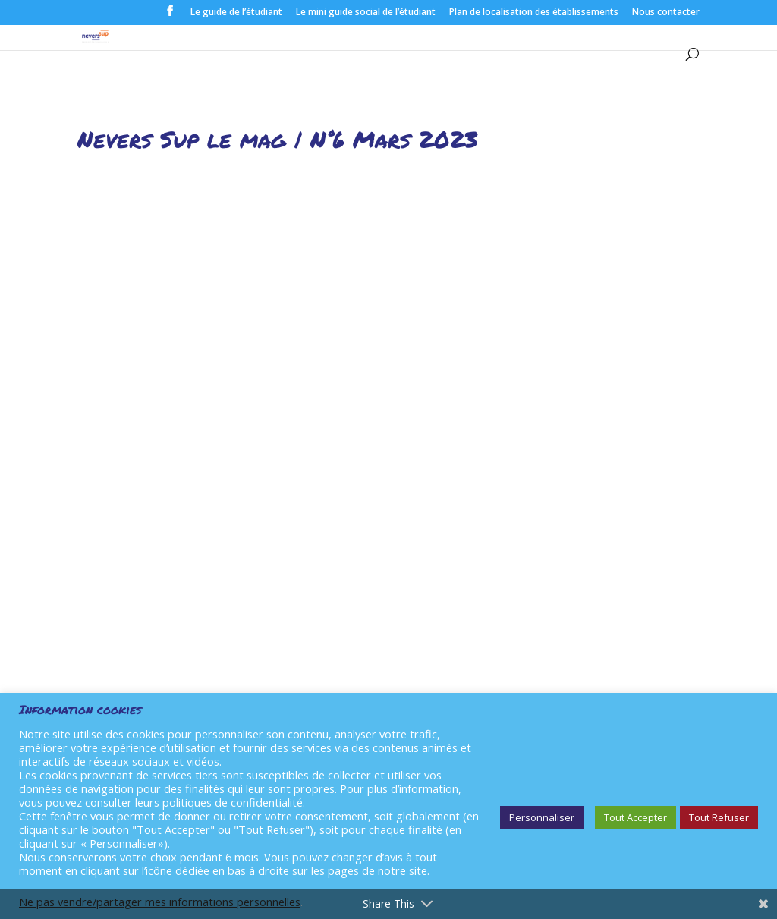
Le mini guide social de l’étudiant (366, 13)
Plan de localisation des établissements (533, 13)
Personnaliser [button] (541, 817)
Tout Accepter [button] (635, 817)
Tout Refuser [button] (719, 817)
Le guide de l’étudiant (236, 13)
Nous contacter (666, 13)
